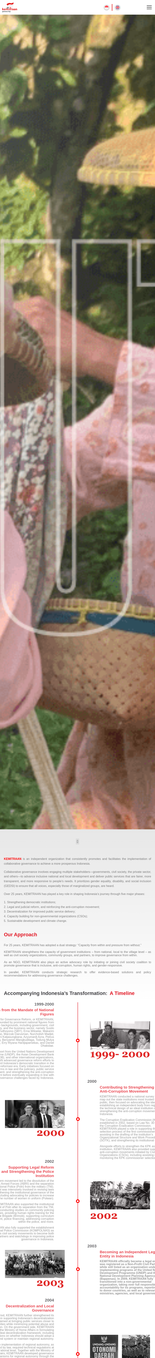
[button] (77, 841)
